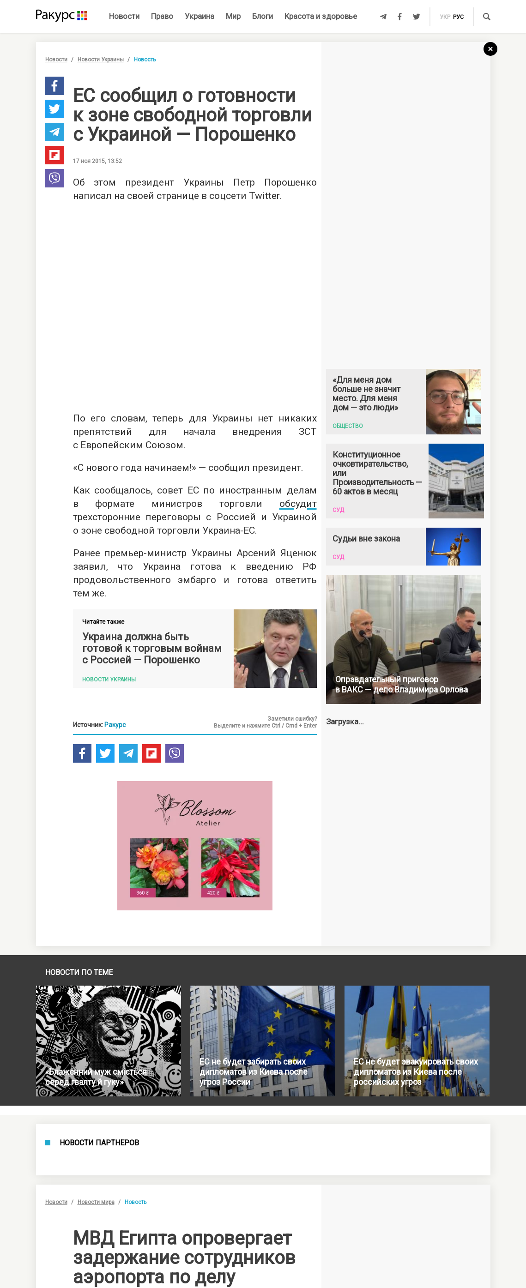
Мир (233, 16)
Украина (199, 16)
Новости (124, 16)
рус (458, 17)
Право (162, 16)
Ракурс (115, 724)
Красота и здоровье (320, 16)
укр (445, 17)
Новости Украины (101, 59)
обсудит (298, 503)
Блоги (262, 16)
